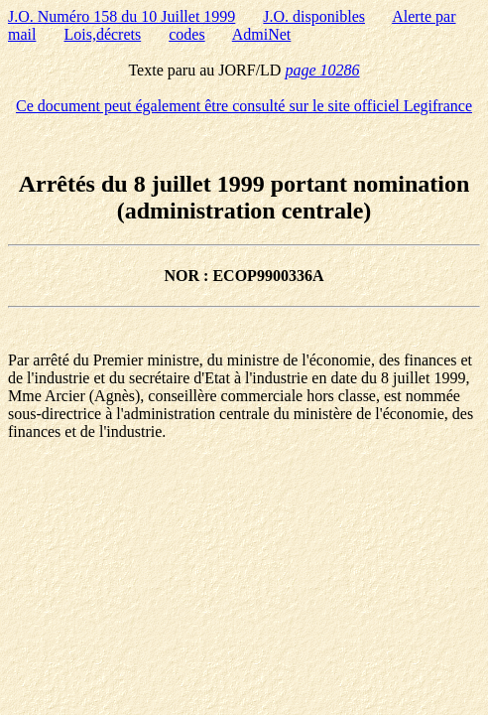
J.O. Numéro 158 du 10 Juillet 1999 (121, 16)
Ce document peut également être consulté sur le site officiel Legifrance (244, 105)
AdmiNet (262, 34)
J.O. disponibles (314, 16)
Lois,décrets (102, 34)
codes (186, 34)
